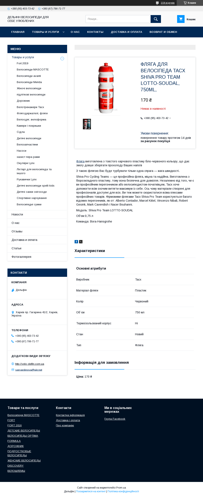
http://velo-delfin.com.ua (29, 363)
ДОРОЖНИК (15, 446)
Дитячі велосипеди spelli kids (35, 185)
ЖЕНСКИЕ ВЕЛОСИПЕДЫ (24, 460)
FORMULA (14, 440)
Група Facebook (114, 418)
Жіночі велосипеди (29, 88)
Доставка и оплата (126, 31)
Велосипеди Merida (29, 82)
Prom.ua (121, 487)
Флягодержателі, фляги (32, 113)
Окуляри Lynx (26, 163)
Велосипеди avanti (29, 75)
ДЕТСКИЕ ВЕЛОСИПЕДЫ (23, 430)
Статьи (16, 248)
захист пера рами (28, 156)
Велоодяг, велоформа (31, 119)
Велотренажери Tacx (30, 107)
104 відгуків (168, 2)
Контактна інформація (70, 415)
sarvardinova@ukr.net (28, 369)
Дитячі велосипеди (29, 138)
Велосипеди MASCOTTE (33, 69)
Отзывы (17, 231)
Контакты (95, 31)
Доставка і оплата (68, 420)
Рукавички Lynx (27, 179)
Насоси (21, 150)
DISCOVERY (15, 465)
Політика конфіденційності (123, 491)
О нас (75, 31)
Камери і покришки (29, 125)
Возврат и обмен (163, 31)
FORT (11, 420)
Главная (17, 31)
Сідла (21, 131)
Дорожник (23, 100)
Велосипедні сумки (29, 204)
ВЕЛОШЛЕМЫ (16, 470)
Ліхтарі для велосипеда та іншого (34, 171)
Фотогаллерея (21, 256)
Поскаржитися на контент (91, 491)
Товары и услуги (45, 31)
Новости (17, 214)
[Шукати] (156, 19)
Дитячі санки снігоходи (32, 191)
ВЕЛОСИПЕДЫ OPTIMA (22, 435)
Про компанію (65, 425)
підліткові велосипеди (31, 94)
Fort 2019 (22, 63)
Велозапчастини (27, 144)
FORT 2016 (14, 425)
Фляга (80, 161)
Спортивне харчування (32, 198)
